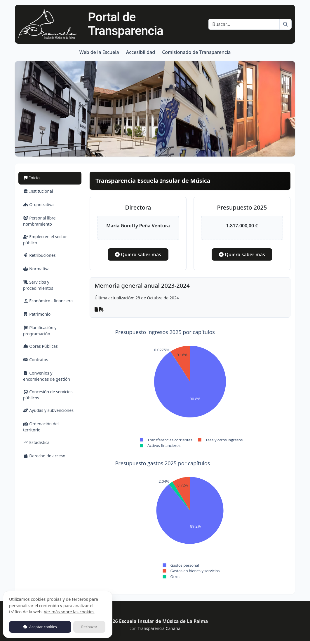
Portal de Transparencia (125, 24)
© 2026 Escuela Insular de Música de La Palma (155, 621)
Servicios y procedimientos (38, 285)
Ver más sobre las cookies (69, 611)
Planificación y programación (40, 330)
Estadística (36, 442)
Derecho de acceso (44, 456)
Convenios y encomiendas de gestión (46, 376)
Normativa (36, 268)
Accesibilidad (140, 52)
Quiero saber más (138, 254)
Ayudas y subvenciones (48, 410)
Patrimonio (36, 314)
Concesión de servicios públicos (48, 395)
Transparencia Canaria (158, 628)
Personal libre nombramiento (39, 221)
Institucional (38, 191)
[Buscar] (244, 24)
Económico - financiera (48, 300)
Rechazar (89, 626)
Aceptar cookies (40, 626)
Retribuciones (39, 255)
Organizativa (38, 204)
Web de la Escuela (99, 52)
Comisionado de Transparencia (196, 52)
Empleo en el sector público (45, 239)
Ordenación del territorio (41, 427)
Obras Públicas (40, 346)
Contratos (35, 359)
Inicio (38, 177)
